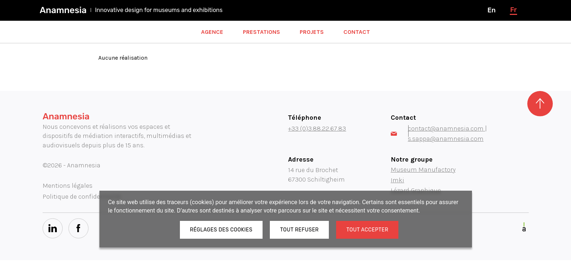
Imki (397, 180)
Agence (212, 31)
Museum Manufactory (423, 170)
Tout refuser (299, 230)
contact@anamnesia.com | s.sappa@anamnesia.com (439, 133)
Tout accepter (367, 230)
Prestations (261, 31)
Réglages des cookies (221, 230)
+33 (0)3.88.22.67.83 (317, 128)
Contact (356, 31)
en (491, 10)
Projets (312, 31)
